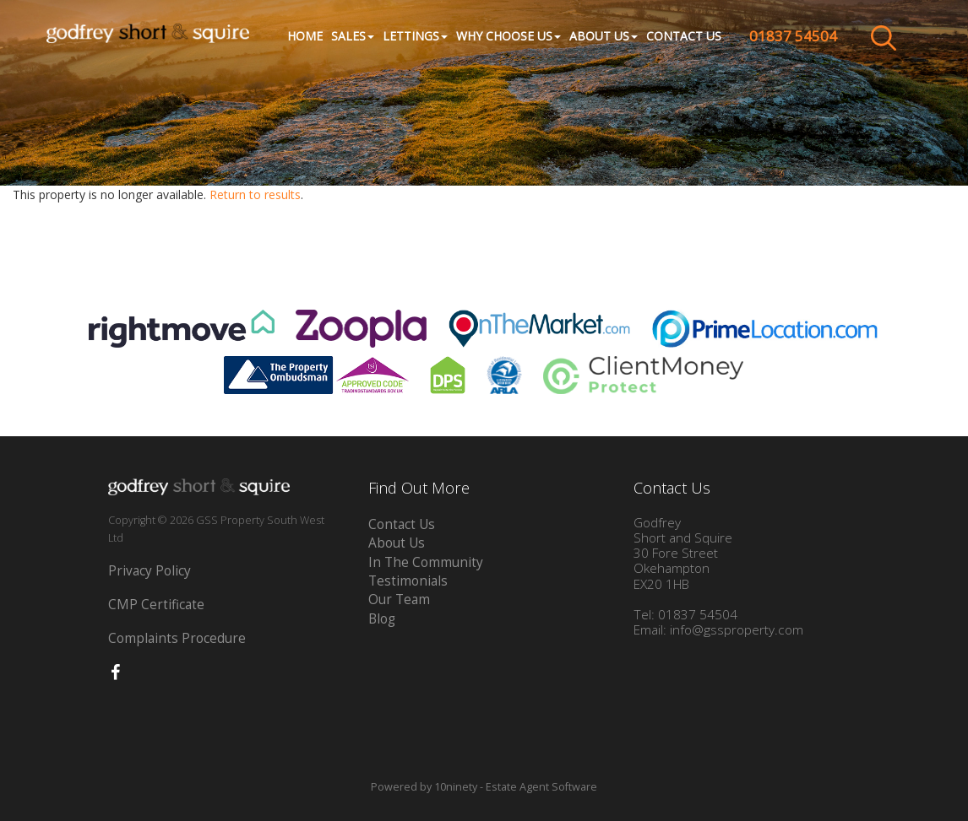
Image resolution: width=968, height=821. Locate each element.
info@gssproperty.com (736, 630)
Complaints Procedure (177, 638)
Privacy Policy (149, 571)
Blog (381, 619)
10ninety (455, 787)
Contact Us (683, 36)
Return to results (255, 194)
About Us (396, 543)
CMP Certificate (156, 604)
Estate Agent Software (541, 787)
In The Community (425, 562)
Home (305, 36)
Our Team (399, 599)
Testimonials (408, 581)
